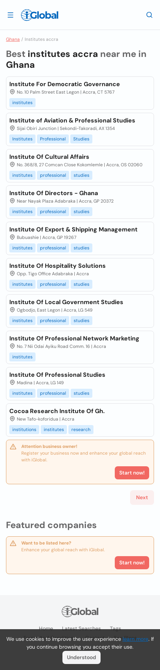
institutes (22, 103)
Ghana (13, 39)
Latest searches (81, 628)
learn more (135, 639)
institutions (24, 430)
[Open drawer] (10, 14)
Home (46, 628)
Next (142, 497)
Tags (115, 628)
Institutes (22, 139)
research (80, 430)
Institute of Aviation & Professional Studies (72, 120)
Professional (53, 139)
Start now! (132, 562)
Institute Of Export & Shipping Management (73, 229)
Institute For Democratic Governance (64, 84)
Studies (81, 139)
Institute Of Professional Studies (57, 375)
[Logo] (39, 14)
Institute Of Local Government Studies (66, 302)
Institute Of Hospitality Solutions (57, 266)
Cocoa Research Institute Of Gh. (57, 411)
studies (81, 175)
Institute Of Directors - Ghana (53, 193)
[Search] (149, 14)
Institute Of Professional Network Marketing (74, 338)
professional (53, 175)
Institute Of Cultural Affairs (49, 157)
